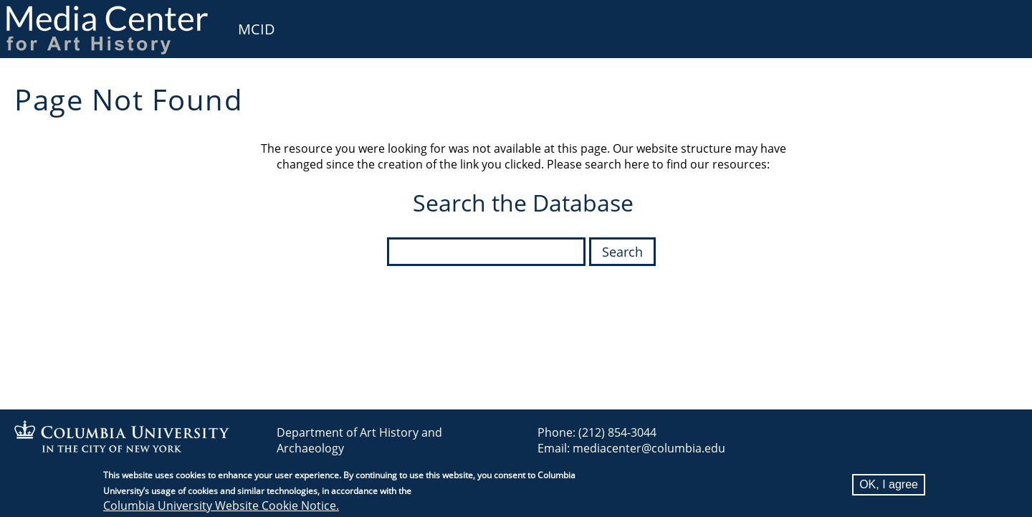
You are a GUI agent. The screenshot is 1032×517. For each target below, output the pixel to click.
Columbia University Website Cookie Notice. (221, 507)
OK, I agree (888, 486)
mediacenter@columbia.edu (649, 448)
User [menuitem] (1005, 20)
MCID (256, 29)
